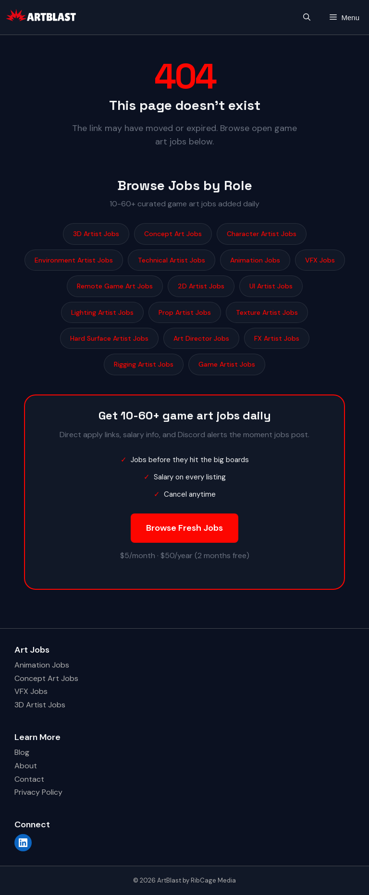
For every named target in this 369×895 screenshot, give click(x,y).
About (25, 766)
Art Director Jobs (201, 338)
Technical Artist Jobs (171, 260)
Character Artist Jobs (261, 233)
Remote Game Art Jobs (115, 286)
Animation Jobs (255, 260)
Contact (29, 779)
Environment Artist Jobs (74, 260)
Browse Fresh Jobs (184, 528)
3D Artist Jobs (96, 233)
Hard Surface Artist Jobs (109, 338)
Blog (21, 752)
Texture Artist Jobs (267, 312)
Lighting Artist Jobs (102, 312)
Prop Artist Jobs (185, 312)
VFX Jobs (320, 260)
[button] (307, 17)
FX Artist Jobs (276, 338)
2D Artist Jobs (201, 286)
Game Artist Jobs (226, 364)
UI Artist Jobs (271, 286)
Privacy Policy (38, 792)
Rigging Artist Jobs (143, 364)
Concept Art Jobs (173, 233)
